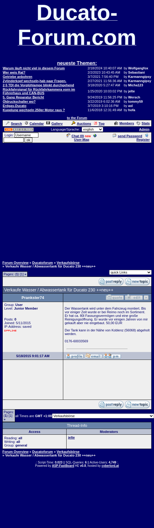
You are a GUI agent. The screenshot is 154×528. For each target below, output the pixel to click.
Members (124, 123)
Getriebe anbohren (17, 76)
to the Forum (77, 118)
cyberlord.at (110, 465)
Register (143, 137)
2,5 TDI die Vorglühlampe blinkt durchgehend (38, 85)
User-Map (85, 137)
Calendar (34, 123)
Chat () (75, 136)
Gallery (54, 123)
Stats (143, 123)
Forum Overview (15, 262)
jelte (71, 437)
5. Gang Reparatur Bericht (23, 97)
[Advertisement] (76, 200)
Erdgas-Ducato (14, 106)
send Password (127, 136)
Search (14, 123)
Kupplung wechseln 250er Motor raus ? (34, 110)
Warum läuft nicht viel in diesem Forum (34, 68)
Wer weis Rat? (14, 72)
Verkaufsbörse (68, 262)
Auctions (81, 123)
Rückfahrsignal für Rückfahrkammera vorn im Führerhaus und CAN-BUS (39, 91)
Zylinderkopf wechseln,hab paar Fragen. (34, 81)
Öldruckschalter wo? (19, 101)
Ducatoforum (42, 262)
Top (98, 123)
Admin (144, 129)
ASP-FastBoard (63, 465)
